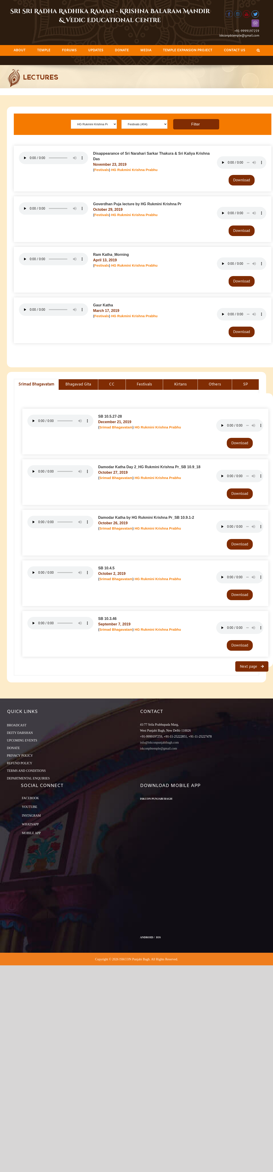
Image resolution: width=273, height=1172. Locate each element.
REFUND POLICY (19, 763)
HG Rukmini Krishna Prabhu (134, 170)
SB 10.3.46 (107, 619)
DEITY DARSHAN (20, 733)
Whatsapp (30, 824)
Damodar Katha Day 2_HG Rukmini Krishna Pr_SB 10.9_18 (149, 467)
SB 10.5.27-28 (110, 416)
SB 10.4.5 (106, 568)
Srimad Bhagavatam (115, 427)
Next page (249, 666)
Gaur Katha (103, 305)
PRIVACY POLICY (20, 755)
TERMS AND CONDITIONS (26, 771)
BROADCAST (16, 725)
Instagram (31, 815)
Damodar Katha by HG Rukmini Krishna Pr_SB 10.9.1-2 (146, 517)
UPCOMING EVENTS (22, 740)
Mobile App (31, 833)
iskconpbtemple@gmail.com (239, 35)
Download (241, 180)
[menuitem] (19, 50)
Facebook (30, 798)
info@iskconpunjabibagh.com (159, 742)
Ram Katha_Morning (111, 255)
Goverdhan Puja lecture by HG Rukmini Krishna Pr (137, 204)
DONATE (13, 748)
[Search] (258, 50)
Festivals (101, 170)
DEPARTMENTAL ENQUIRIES (28, 778)
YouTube (29, 807)
